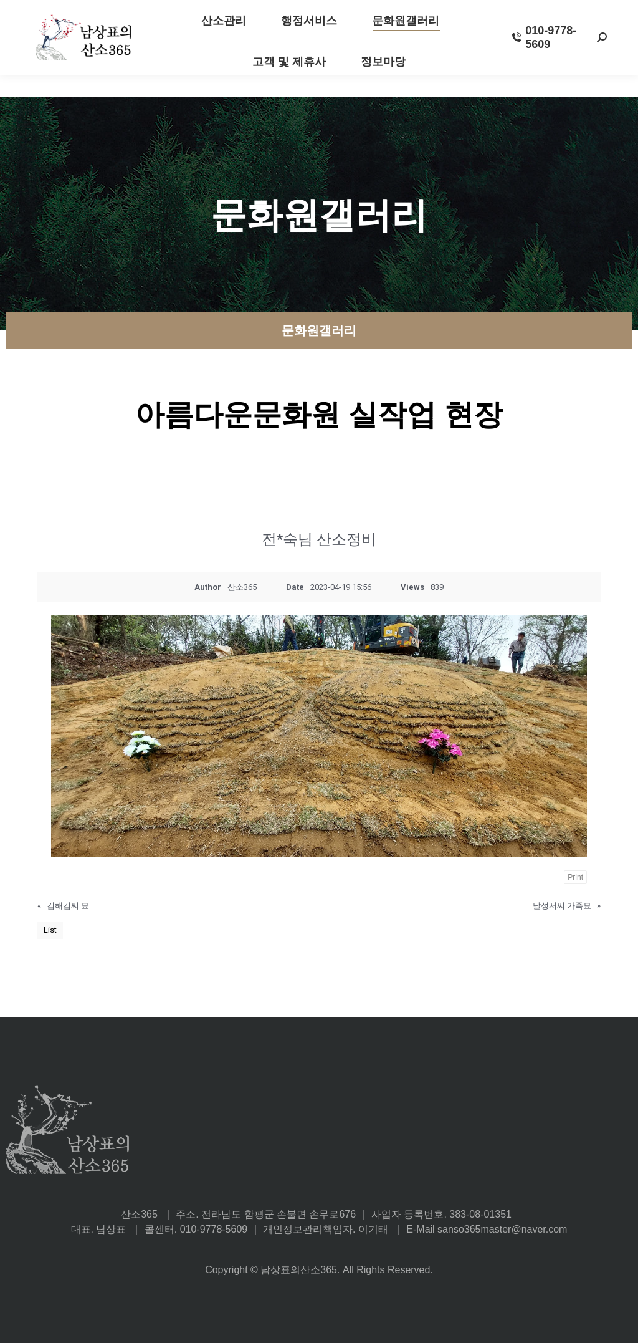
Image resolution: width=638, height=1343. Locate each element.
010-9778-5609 (544, 60)
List (50, 930)
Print (575, 877)
